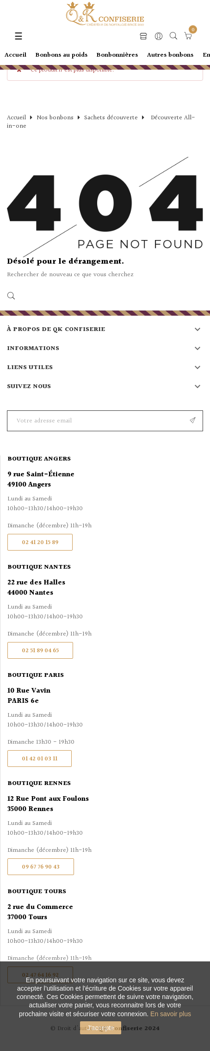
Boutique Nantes (39, 567)
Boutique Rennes (39, 784)
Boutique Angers (39, 459)
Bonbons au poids (61, 55)
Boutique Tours (36, 892)
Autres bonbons (170, 55)
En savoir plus (170, 1014)
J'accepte (100, 1028)
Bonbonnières (117, 55)
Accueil (15, 55)
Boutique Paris (35, 675)
